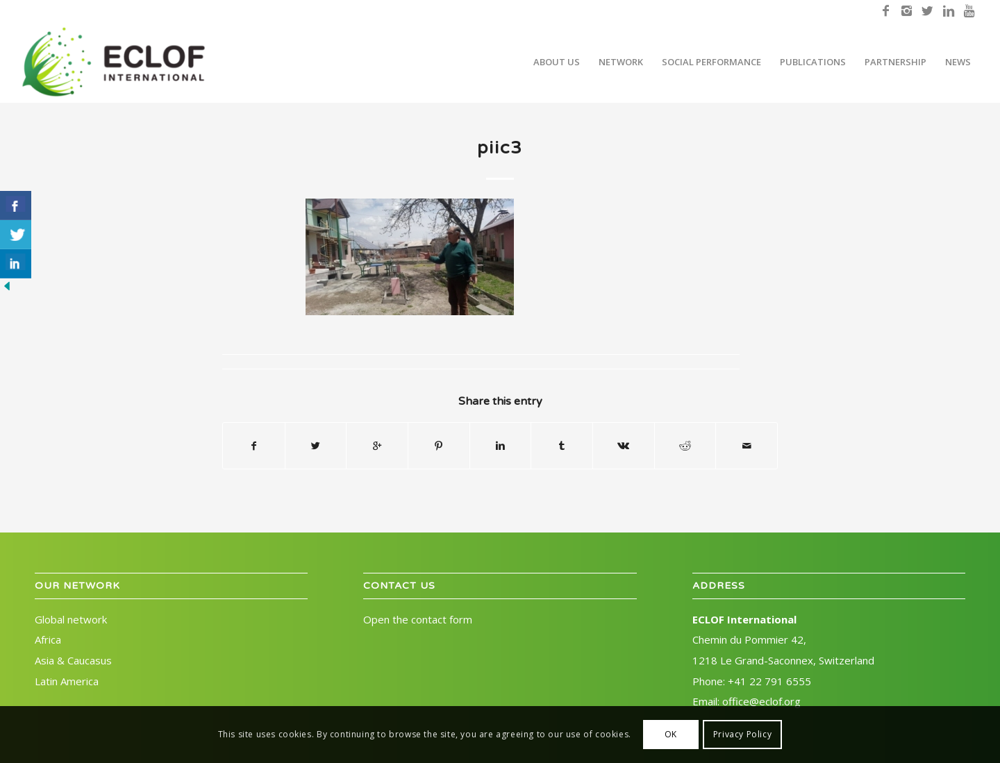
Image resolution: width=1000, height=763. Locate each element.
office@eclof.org (761, 701)
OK (671, 734)
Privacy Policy (742, 734)
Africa (48, 639)
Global (71, 619)
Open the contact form (417, 619)
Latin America (67, 681)
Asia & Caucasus (73, 660)
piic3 (500, 147)
